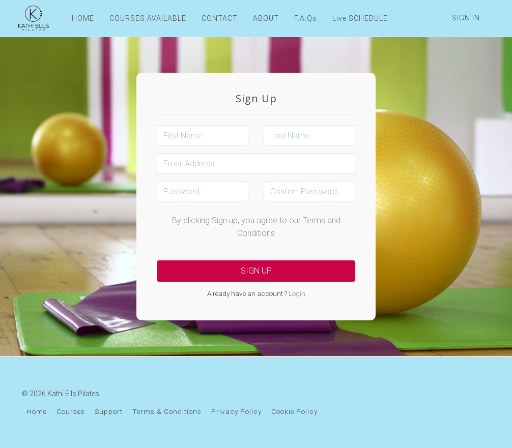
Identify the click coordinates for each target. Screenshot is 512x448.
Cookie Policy (294, 411)
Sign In (466, 18)
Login (296, 293)
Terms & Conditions (167, 411)
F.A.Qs (304, 18)
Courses (70, 411)
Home (37, 411)
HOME (81, 18)
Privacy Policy (236, 411)
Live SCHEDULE (358, 18)
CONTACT (218, 18)
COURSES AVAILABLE (146, 18)
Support (109, 411)
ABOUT (264, 18)
